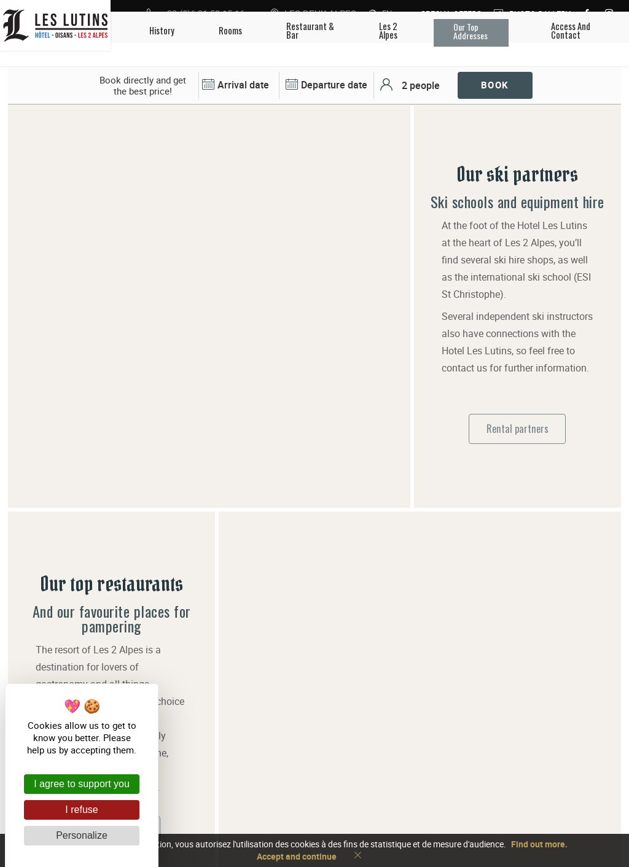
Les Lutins (254, 784)
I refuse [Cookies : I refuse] (81, 809)
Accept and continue (297, 856)
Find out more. (539, 844)
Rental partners (517, 386)
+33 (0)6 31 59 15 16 (384, 774)
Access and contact (381, 794)
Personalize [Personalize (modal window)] (81, 835)
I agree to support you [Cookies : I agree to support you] (82, 784)
